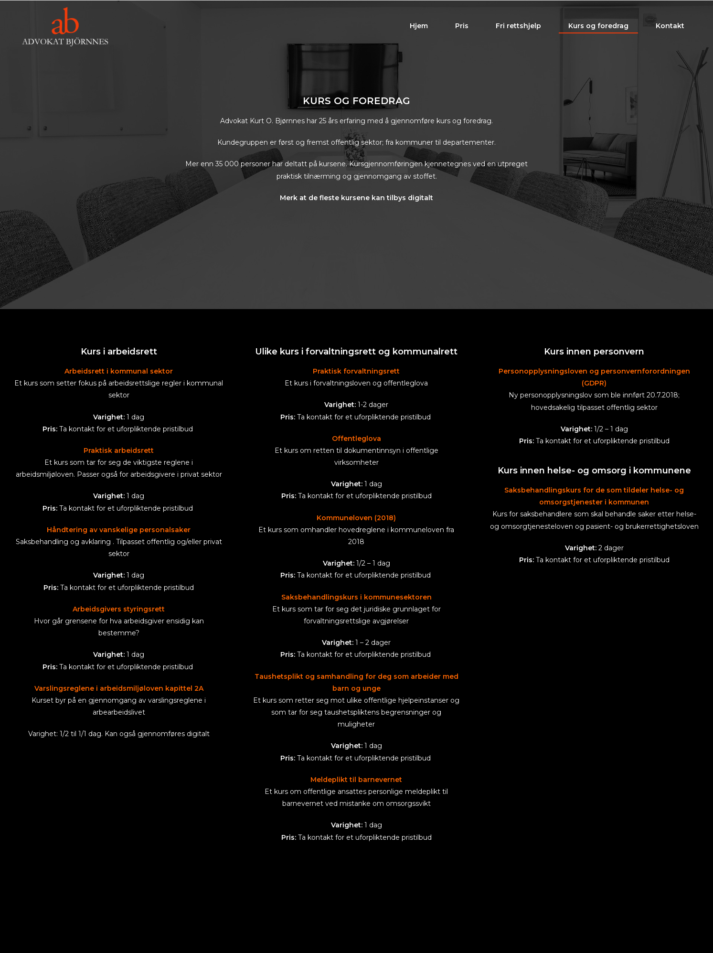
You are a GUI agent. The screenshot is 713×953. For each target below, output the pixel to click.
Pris (461, 27)
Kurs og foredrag (598, 27)
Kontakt (670, 27)
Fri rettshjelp (518, 27)
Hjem (419, 27)
